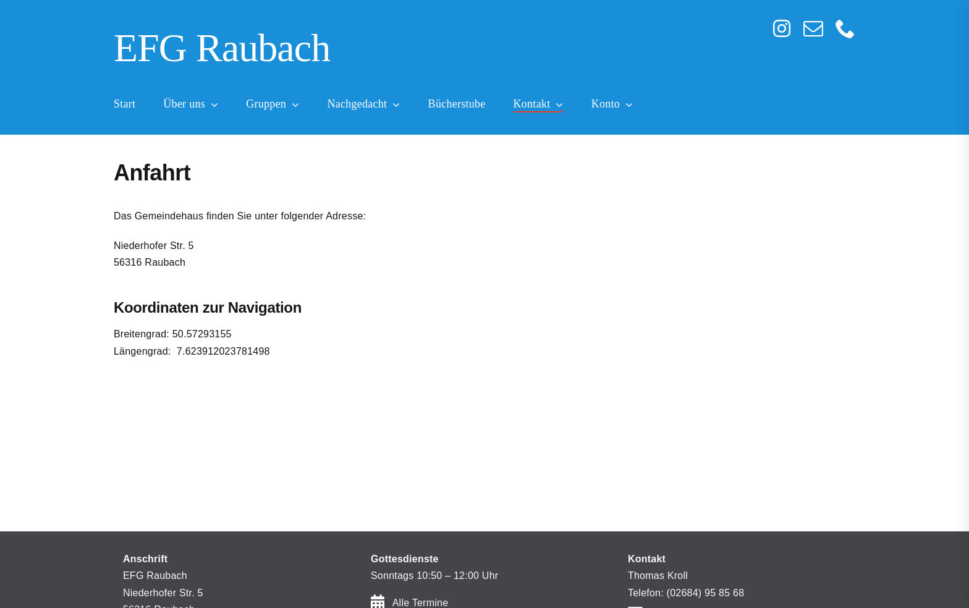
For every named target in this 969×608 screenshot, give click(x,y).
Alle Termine (420, 602)
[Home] (407, 50)
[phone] (845, 28)
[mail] (813, 28)
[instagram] (781, 28)
